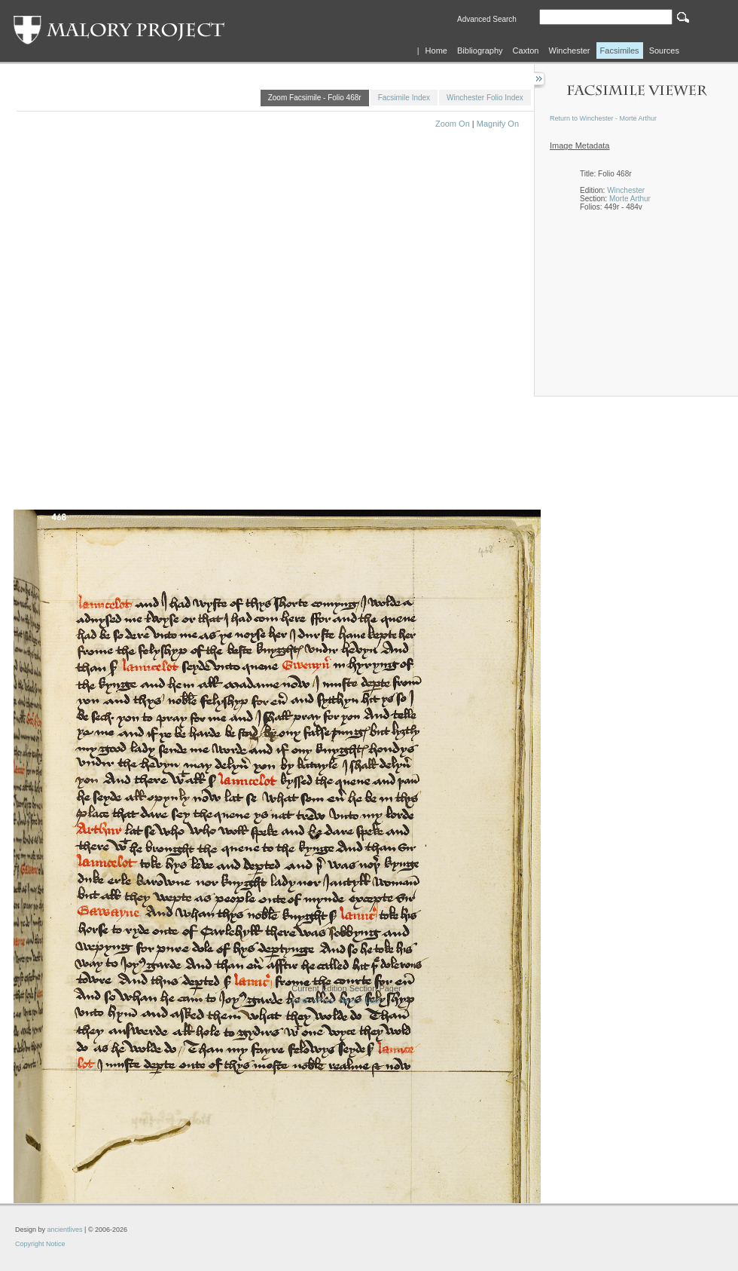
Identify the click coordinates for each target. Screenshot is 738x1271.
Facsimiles (619, 50)
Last (373, 1000)
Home (436, 50)
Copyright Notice (40, 1244)
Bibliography (480, 50)
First (299, 1000)
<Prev (323, 1000)
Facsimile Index (404, 97)
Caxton (526, 50)
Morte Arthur (630, 198)
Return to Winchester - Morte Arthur (603, 118)
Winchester (569, 50)
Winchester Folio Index (485, 97)
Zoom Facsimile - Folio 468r (314, 97)
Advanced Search (487, 19)
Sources (664, 50)
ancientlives (65, 1229)
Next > (351, 1000)
